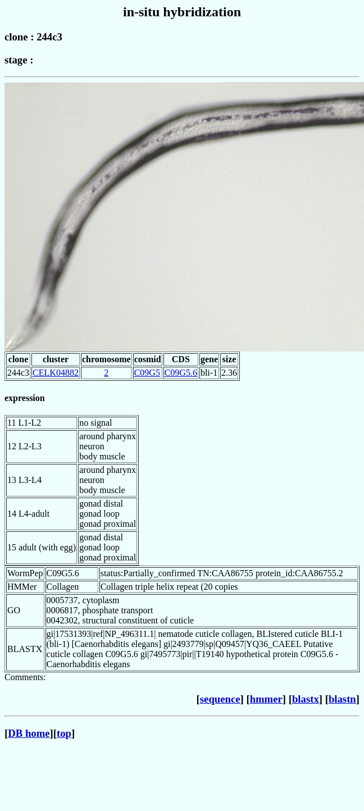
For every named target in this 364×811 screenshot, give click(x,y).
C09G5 (147, 372)
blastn (342, 699)
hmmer (266, 699)
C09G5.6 (181, 372)
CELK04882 (56, 372)
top (64, 733)
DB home (28, 733)
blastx (305, 699)
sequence (220, 699)
